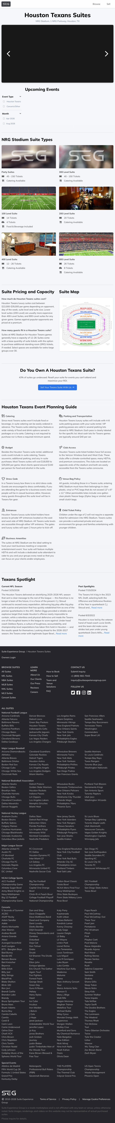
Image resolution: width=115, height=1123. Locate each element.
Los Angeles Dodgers (39, 771)
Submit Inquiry (78, 671)
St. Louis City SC (93, 861)
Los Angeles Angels (39, 767)
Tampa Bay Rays (93, 758)
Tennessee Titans (93, 725)
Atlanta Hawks (9, 784)
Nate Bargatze (64, 1037)
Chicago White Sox (11, 771)
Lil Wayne (62, 939)
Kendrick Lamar (65, 923)
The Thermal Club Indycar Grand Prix (66, 1074)
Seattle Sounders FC (95, 855)
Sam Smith (90, 972)
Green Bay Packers (38, 722)
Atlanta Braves (9, 758)
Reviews (34, 687)
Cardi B (5, 1020)
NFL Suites (7, 675)
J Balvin (33, 1011)
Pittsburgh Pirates (66, 767)
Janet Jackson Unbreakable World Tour (41, 1022)
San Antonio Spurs (94, 790)
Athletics (6, 754)
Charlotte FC (8, 858)
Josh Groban (35, 1037)
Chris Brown (8, 1037)
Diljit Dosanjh (36, 929)
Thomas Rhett (92, 1020)
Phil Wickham (92, 929)
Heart (32, 998)
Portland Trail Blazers (95, 784)
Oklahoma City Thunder (69, 797)
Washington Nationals (96, 767)
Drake (32, 949)
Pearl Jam (89, 923)
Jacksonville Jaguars (39, 732)
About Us (35, 674)
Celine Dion (7, 1030)
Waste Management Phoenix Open (95, 1074)
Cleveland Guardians (39, 751)
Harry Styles (35, 994)
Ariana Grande (9, 936)
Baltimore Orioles (10, 761)
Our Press (35, 683)
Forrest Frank (35, 978)
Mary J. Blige (63, 994)
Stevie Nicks (91, 988)
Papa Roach (91, 910)
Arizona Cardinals (11, 715)
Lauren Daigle (64, 933)
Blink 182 (6, 985)
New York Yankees (66, 761)
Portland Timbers (65, 868)
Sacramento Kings (94, 787)
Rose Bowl (62, 900)
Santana (89, 975)
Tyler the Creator (93, 1037)
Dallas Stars (35, 816)
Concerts (6, 907)
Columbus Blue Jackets (13, 839)
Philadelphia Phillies (67, 764)
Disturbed (34, 939)
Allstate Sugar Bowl (12, 887)
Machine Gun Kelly (66, 968)
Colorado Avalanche (12, 835)
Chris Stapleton (9, 1040)
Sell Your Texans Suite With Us (57, 387)
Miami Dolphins (65, 719)
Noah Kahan (63, 1049)
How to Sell (52, 675)
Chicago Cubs (8, 767)
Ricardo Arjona (92, 949)
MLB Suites (7, 684)
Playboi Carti (91, 939)
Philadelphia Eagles (67, 738)
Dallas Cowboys (10, 741)
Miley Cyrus (63, 1014)
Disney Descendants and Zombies (41, 935)
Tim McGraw (91, 1024)
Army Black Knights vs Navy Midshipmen (13, 893)
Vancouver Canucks (94, 829)
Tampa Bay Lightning (95, 819)
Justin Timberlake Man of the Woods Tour (41, 1048)
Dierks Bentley (36, 926)
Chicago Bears (9, 732)
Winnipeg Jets (92, 839)
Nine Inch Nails (64, 1046)
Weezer (88, 1043)
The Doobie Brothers (95, 1007)
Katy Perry (62, 910)
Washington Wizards (95, 800)
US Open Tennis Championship (93, 1068)
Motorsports (35, 1066)
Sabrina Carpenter (94, 968)
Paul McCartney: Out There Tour (95, 918)
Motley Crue (63, 1027)
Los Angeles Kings (38, 829)
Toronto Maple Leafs (95, 822)
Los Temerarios (64, 949)
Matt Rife (61, 998)
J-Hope (32, 1017)
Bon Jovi (6, 988)
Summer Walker (93, 994)
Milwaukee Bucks (65, 784)
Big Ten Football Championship (37, 883)
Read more (61, 633)
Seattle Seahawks (94, 719)
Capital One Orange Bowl (39, 889)
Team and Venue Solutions (51, 683)
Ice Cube (33, 1001)
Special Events (9, 1062)
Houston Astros (37, 761)
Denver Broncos (37, 715)
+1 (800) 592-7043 (80, 675)
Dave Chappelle (37, 913)
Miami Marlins (36, 774)
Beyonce (6, 965)
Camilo (5, 1017)
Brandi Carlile (8, 991)
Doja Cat (33, 942)
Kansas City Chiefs (38, 735)
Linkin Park (62, 942)
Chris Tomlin (8, 1043)
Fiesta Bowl (63, 884)
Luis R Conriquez (65, 959)
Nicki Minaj (62, 1043)
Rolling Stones (92, 955)
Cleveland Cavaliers (11, 800)
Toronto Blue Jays (93, 764)
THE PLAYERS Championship (64, 1068)
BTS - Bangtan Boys (12, 949)
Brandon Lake (9, 994)
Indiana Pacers (36, 793)
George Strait (35, 981)
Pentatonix (90, 926)
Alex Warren (8, 929)
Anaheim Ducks (9, 816)
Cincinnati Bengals (11, 735)
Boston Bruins (9, 819)
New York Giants (65, 732)
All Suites (6, 671)
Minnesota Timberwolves (69, 787)
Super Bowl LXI (92, 735)
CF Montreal (8, 855)
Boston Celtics (9, 787)
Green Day (34, 985)
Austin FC (6, 852)
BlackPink (7, 978)
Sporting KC (91, 858)
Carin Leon (7, 1024)
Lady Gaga (62, 929)
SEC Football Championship (92, 883)
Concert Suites (9, 697)
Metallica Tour (64, 1007)
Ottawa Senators (65, 826)
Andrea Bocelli (9, 933)
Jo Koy (32, 1030)
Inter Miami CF (36, 858)
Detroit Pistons (36, 784)
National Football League (14, 712)
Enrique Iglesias (37, 965)
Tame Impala (91, 998)
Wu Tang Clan (92, 1046)
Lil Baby (61, 936)
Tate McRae (90, 1001)
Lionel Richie (63, 946)
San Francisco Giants (67, 774)
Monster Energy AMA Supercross (67, 1019)
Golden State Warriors (40, 787)
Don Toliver (35, 946)
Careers (34, 692)
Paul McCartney (93, 913)
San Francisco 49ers (95, 715)
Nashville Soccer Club (40, 871)
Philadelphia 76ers (66, 803)
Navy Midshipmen (66, 891)
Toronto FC (90, 865)
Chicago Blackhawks (12, 832)
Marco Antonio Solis (67, 988)
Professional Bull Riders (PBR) (41, 1071)
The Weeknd (91, 1017)
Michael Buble (64, 1011)
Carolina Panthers (11, 728)
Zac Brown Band (93, 1049)
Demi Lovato (35, 923)
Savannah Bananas (39, 1075)
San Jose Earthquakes (95, 852)
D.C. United (7, 871)
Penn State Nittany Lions (69, 897)
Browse (96, 4)
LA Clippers (35, 797)
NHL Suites (7, 688)
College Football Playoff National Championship (41, 899)
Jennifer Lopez (36, 1027)
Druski (32, 952)
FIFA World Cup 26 (11, 1069)
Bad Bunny (7, 952)
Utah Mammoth (92, 826)
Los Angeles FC (37, 865)
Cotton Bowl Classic (67, 881)
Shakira (88, 978)
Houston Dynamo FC (39, 855)
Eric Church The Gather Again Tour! (40, 970)
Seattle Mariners (93, 751)
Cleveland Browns (11, 738)
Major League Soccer (12, 845)
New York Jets (64, 735)
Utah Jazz (89, 797)
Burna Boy (7, 1011)
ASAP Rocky (8, 916)
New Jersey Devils (66, 816)
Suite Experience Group (13, 651)
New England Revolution (69, 848)
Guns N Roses (36, 988)
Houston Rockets (37, 790)
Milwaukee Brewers (67, 751)
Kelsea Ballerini (64, 920)
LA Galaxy (34, 861)
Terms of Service (48, 1099)
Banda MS (7, 955)
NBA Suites (7, 680)
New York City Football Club (68, 854)
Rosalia (88, 962)
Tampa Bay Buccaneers (96, 722)
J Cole (32, 1014)
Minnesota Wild (37, 832)
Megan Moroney (65, 1001)
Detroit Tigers (36, 758)
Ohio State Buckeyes (67, 894)
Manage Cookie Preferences (96, 1099)
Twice (87, 1033)
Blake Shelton (8, 981)
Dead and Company (39, 920)
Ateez (4, 939)
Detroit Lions (35, 719)
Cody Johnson (8, 1049)
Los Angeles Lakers (39, 800)
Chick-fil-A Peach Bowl (41, 894)
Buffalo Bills (8, 725)
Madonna (62, 972)
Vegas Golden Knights (96, 832)
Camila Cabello (9, 1014)
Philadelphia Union (66, 865)
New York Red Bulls (66, 858)
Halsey (32, 991)
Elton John (34, 962)
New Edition (63, 1040)
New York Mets (64, 758)
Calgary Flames (9, 826)
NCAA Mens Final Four (68, 887)
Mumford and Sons (66, 1030)
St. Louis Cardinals (94, 754)
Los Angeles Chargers (40, 741)
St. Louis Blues (92, 816)
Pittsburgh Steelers (66, 741)
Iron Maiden (35, 1007)
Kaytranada (63, 913)
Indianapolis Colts (38, 728)
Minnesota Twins (65, 754)
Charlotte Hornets (10, 793)
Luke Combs (63, 965)
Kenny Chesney (64, 926)
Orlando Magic (64, 800)
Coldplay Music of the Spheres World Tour (12, 1055)
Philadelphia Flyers (66, 829)
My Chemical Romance (68, 1033)
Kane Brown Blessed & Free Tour (40, 1055)
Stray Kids (90, 991)
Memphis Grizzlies (38, 803)
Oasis (60, 1053)
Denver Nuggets (10, 806)
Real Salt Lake (64, 871)
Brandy (5, 998)
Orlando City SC (65, 861)
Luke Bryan (62, 962)
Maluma (61, 975)
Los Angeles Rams (66, 715)
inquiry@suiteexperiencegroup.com (88, 680)
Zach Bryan (90, 1053)
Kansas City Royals (39, 764)
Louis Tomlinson (65, 952)
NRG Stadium (42, 21)
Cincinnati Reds (9, 774)
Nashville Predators (39, 839)
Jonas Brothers (36, 1033)
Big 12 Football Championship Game (12, 899)
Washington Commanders (91, 730)
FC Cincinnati (36, 848)
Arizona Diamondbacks (13, 751)
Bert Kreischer (8, 962)
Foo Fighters (35, 975)
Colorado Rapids (10, 865)
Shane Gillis (90, 981)
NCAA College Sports (12, 878)
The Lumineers (92, 1014)
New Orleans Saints (67, 728)
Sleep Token (91, 985)
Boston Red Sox (10, 764)
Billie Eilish (7, 968)
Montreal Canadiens (39, 835)
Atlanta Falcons (9, 719)
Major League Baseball (13, 748)
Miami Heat (35, 806)
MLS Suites (7, 693)
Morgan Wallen (65, 1024)
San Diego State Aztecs (96, 887)
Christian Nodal (9, 1046)
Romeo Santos (92, 959)
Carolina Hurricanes (11, 829)
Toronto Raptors (93, 793)
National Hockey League (14, 813)
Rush (87, 965)
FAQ (48, 691)
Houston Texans (37, 725)
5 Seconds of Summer (12, 910)
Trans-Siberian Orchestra (97, 1030)
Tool (87, 1027)
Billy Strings (7, 975)
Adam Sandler (9, 920)
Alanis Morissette (10, 926)
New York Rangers (66, 822)
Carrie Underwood (11, 1027)
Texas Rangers (92, 761)
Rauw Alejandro (93, 946)
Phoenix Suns (64, 806)
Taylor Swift (91, 1004)
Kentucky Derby (9, 1079)
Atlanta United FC (11, 848)
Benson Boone (9, 959)
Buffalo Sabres (9, 822)
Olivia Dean (63, 1056)
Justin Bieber (35, 1043)
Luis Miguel (62, 955)
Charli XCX (7, 1033)
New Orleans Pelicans (68, 790)
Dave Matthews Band (40, 916)
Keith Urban (63, 916)
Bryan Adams (8, 1007)
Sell (108, 4)
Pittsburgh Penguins (67, 832)
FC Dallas (34, 852)
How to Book (53, 671)
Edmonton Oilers (37, 822)
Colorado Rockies (38, 754)
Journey (33, 1040)
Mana (60, 978)
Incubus (33, 1004)
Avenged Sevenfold (11, 942)
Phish (87, 933)
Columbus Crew (9, 868)
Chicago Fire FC (9, 861)
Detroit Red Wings (38, 819)
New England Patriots (68, 725)
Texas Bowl (90, 891)
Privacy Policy (69, 1099)
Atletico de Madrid (11, 1066)
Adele (4, 923)
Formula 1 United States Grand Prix (14, 1074)
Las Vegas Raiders (38, 738)
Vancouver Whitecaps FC (97, 868)
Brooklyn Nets (9, 790)
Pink (87, 936)
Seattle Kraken (64, 839)
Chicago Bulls (8, 797)
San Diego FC (91, 848)
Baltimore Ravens (10, 722)
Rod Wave (90, 952)
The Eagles (90, 1011)
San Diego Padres (66, 771)
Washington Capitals (95, 835)
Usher (87, 1040)
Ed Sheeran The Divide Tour (40, 957)
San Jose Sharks (65, 835)
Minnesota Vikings (66, 722)
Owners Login (9, 657)
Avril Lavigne (8, 946)
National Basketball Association (18, 780)
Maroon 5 (62, 991)
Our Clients (36, 679)
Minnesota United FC (39, 868)
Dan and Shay (36, 910)
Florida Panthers (37, 826)
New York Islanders (66, 819)
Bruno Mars (7, 1004)
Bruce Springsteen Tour (13, 1001)
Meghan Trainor (65, 1004)
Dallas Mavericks (10, 803)
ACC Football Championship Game (12, 883)
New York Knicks (65, 793)
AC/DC (5, 913)
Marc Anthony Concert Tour (68, 983)
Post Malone (91, 942)
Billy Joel (6, 972)
